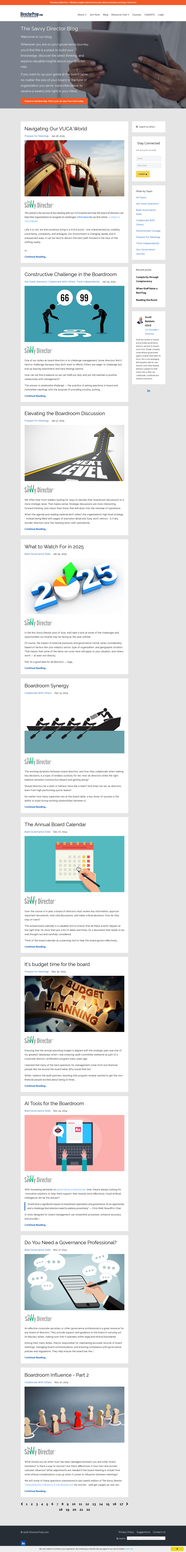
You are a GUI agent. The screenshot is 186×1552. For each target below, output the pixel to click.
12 (87, 1504)
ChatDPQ (149, 14)
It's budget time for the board (59, 964)
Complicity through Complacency (147, 279)
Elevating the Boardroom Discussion (68, 413)
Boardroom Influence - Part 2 (59, 1375)
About (81, 14)
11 (80, 1504)
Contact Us (159, 1532)
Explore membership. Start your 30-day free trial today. (54, 101)
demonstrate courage (148, 230)
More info (129, 1549)
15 (107, 1504)
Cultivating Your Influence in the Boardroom (49, 1484)
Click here (83, 217)
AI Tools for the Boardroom (56, 1103)
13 (94, 1504)
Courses (136, 14)
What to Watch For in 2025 (56, 546)
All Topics (141, 197)
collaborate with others (61, 281)
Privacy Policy (125, 1532)
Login (161, 14)
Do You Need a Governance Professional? (74, 1242)
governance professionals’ (71, 1189)
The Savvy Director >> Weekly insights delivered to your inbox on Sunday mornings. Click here (93, 2)
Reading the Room (146, 299)
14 (101, 1504)
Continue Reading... (36, 256)
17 (121, 1504)
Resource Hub (119, 14)
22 (88, 1509)
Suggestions (143, 1532)
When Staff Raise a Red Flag (146, 290)
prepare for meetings (37, 136)
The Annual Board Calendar (57, 824)
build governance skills (38, 554)
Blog (105, 14)
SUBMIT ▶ (143, 174)
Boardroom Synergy (48, 685)
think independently (88, 281)
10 (73, 1504)
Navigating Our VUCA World (58, 128)
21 (81, 1509)
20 (74, 1509)
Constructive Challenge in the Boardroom (74, 274)
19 (67, 1509)
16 (114, 1504)
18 (60, 1509)
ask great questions (36, 281)
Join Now (95, 14)
